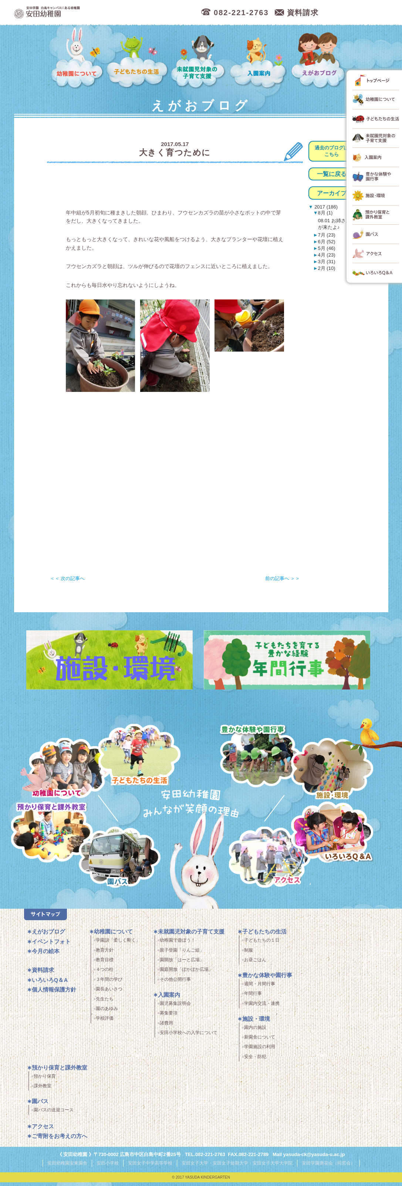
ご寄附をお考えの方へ (59, 1141)
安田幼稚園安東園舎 (67, 1167)
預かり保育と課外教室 (59, 1072)
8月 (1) (325, 213)
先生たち (105, 1003)
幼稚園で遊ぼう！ (177, 945)
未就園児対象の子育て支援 (199, 57)
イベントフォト (51, 946)
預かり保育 (45, 1080)
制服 (248, 954)
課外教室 (42, 1090)
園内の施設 (255, 1031)
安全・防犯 (255, 1061)
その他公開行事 (175, 983)
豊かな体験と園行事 (263, 753)
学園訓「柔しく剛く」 (118, 945)
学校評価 (105, 1023)
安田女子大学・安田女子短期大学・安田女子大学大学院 (237, 1167)
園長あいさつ (109, 993)
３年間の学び (109, 983)
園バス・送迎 (113, 863)
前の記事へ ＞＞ (282, 578)
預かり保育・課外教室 (49, 833)
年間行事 (253, 998)
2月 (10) (326, 268)
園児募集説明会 (175, 1007)
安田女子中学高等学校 (150, 1167)
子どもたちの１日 (262, 945)
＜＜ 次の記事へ (67, 578)
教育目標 (105, 964)
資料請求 (43, 975)
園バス (40, 1105)
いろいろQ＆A (332, 833)
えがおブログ (319, 57)
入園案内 (259, 57)
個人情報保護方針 (54, 994)
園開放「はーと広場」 (182, 964)
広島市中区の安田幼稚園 (88, 13)
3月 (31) (326, 261)
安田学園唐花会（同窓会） (328, 1167)
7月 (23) (326, 235)
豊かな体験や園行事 (267, 979)
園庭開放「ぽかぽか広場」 (186, 974)
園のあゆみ (107, 1013)
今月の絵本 (46, 956)
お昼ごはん (255, 964)
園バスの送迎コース (54, 1114)
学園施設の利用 (259, 1051)
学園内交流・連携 (262, 1007)
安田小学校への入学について (188, 1037)
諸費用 (166, 1027)
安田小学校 (108, 1167)
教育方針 (105, 954)
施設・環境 (332, 770)
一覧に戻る (332, 174)
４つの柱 (105, 974)
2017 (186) (325, 207)
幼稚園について (77, 57)
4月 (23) (326, 255)
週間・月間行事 (259, 988)
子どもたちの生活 (137, 57)
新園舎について (259, 1041)
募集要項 (169, 1017)
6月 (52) (326, 241)
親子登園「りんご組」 (182, 954)
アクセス (274, 863)
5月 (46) (326, 248)
